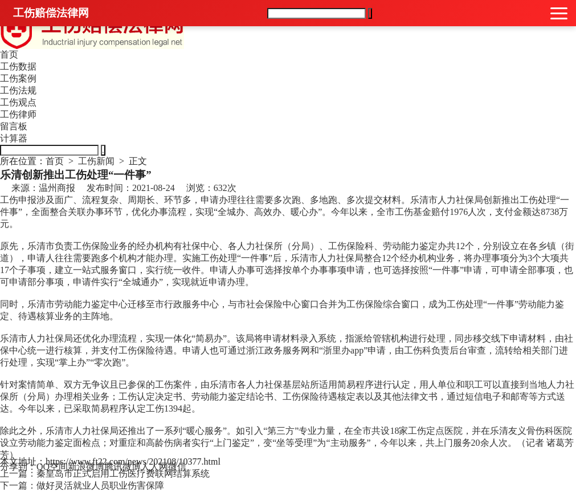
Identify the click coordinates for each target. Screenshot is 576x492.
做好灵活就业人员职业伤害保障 (100, 485)
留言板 (13, 126)
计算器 (13, 138)
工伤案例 (18, 78)
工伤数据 (18, 66)
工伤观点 (18, 102)
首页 (9, 54)
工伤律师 (18, 114)
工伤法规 (18, 90)
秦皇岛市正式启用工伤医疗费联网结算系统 (123, 473)
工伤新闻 (96, 161)
